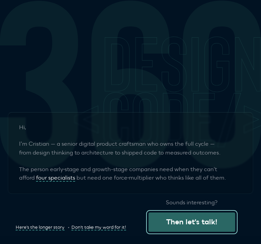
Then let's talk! (192, 222)
